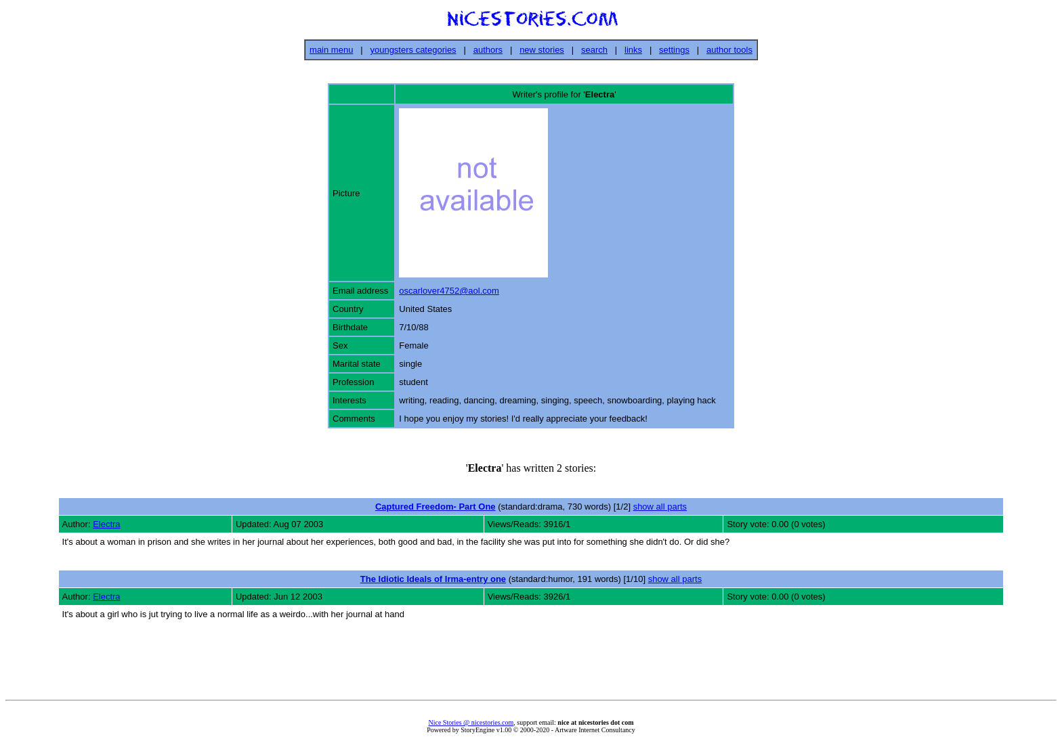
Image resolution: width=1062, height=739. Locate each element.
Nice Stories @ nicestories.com (470, 722)
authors (488, 50)
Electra (106, 524)
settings (674, 50)
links (633, 50)
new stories (541, 50)
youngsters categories (413, 50)
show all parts (660, 506)
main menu (331, 50)
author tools (729, 50)
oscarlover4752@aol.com (449, 291)
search (594, 50)
